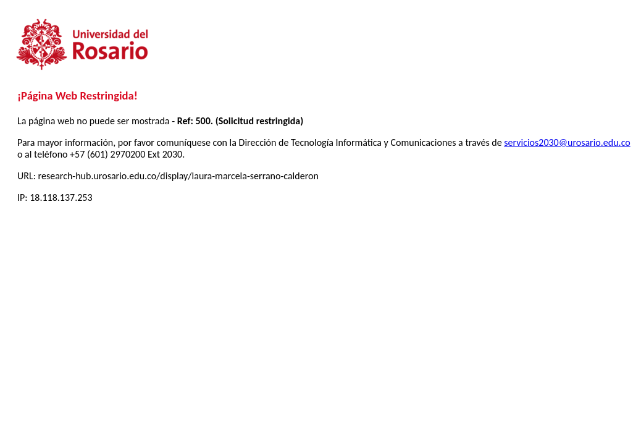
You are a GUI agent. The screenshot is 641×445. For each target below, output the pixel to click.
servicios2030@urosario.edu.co (567, 142)
